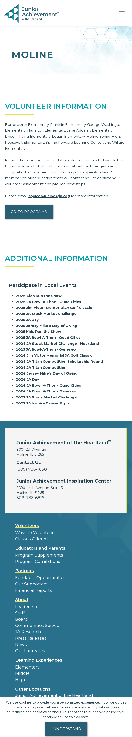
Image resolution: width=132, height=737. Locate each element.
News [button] (21, 644)
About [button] (21, 599)
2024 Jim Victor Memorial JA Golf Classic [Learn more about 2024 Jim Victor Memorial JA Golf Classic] (54, 355)
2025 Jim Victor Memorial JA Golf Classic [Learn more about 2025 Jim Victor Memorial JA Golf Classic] (54, 307)
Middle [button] (22, 673)
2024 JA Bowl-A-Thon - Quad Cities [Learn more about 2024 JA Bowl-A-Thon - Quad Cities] (48, 385)
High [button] (20, 679)
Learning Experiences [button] (38, 660)
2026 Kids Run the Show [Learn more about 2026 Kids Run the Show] (39, 295)
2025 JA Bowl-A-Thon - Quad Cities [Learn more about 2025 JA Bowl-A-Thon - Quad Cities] (48, 337)
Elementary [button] (27, 667)
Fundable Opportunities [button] (40, 577)
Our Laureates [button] (30, 650)
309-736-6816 (30, 497)
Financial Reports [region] (33, 590)
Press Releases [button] (30, 638)
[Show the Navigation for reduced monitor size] (121, 13)
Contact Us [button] (28, 462)
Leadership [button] (26, 606)
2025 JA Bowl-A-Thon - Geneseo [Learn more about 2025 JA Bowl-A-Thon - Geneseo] (46, 349)
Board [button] (21, 619)
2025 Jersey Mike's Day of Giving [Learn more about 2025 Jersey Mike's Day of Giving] (46, 325)
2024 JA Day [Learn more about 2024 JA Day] (27, 379)
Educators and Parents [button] (40, 548)
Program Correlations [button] (37, 561)
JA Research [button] (28, 631)
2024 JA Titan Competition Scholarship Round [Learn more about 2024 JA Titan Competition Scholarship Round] (59, 361)
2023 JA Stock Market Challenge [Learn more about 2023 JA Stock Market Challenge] (46, 397)
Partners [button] (24, 570)
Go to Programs (29, 211)
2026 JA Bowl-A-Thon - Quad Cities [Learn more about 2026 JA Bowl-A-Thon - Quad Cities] (48, 302)
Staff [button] (20, 613)
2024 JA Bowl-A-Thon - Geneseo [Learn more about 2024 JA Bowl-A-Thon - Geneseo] (46, 391)
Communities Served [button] (37, 625)
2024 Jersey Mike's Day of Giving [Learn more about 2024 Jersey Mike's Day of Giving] (47, 373)
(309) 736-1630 (31, 469)
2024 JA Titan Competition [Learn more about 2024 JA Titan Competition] (41, 367)
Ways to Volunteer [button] (34, 532)
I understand (66, 729)
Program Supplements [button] (39, 555)
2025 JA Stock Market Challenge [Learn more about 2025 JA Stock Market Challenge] (46, 313)
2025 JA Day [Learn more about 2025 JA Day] (27, 319)
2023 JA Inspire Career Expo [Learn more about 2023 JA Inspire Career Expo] (42, 403)
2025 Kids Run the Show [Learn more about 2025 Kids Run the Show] (38, 331)
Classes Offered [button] (31, 538)
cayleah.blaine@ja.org (49, 196)
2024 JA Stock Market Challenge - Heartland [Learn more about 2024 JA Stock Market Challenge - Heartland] (57, 343)
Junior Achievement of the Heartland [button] (54, 695)
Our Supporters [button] (31, 584)
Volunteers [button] (27, 525)
